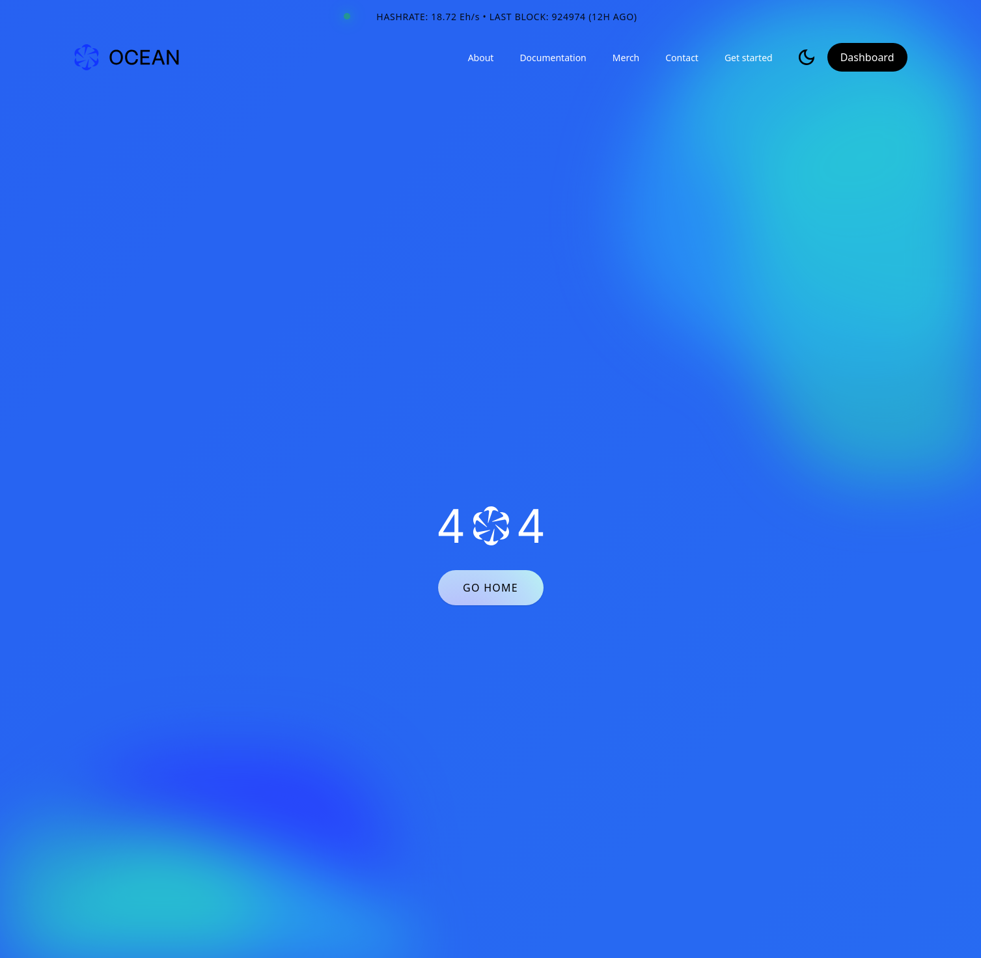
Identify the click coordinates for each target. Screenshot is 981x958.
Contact (681, 57)
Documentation (552, 57)
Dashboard (867, 57)
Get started (749, 57)
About (481, 57)
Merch (626, 57)
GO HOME (490, 588)
